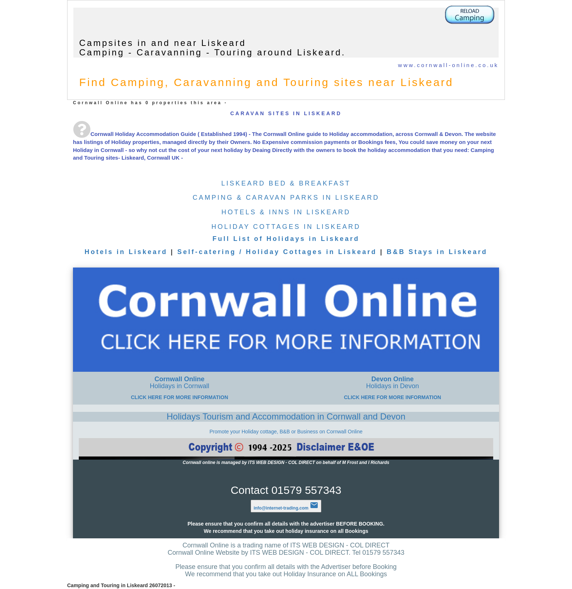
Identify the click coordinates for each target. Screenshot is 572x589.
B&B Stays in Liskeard (437, 252)
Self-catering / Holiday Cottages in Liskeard (277, 252)
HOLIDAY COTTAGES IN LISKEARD (285, 226)
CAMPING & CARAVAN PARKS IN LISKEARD (286, 197)
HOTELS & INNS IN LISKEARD (286, 212)
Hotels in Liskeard (126, 252)
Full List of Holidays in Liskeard (285, 238)
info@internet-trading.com (286, 508)
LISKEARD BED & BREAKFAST (286, 183)
